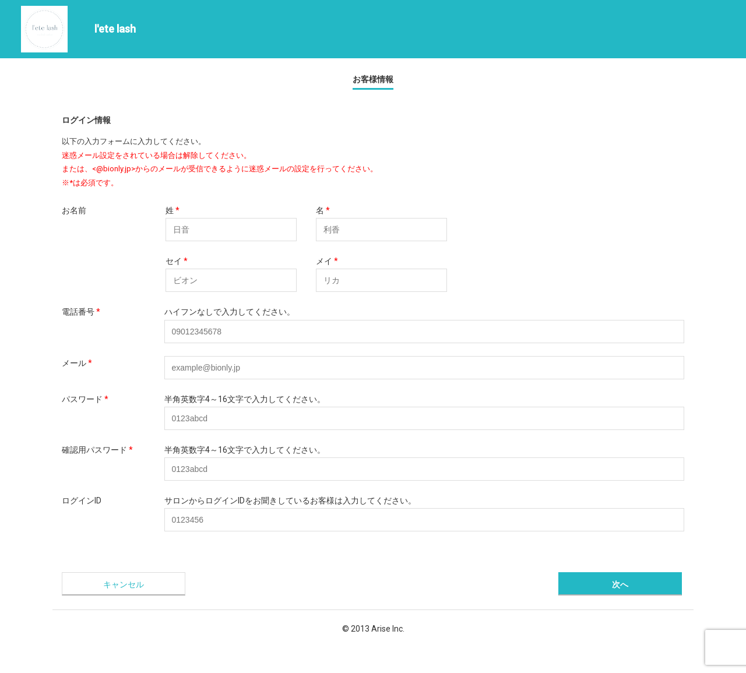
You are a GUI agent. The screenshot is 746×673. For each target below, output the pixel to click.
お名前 (74, 210)
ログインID (81, 500)
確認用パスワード (97, 449)
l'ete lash (115, 29)
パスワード (85, 399)
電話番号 (81, 311)
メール (77, 363)
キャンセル (123, 584)
